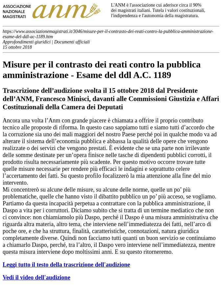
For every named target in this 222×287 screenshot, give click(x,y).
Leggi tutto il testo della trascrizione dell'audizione (66, 264)
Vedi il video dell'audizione (36, 277)
